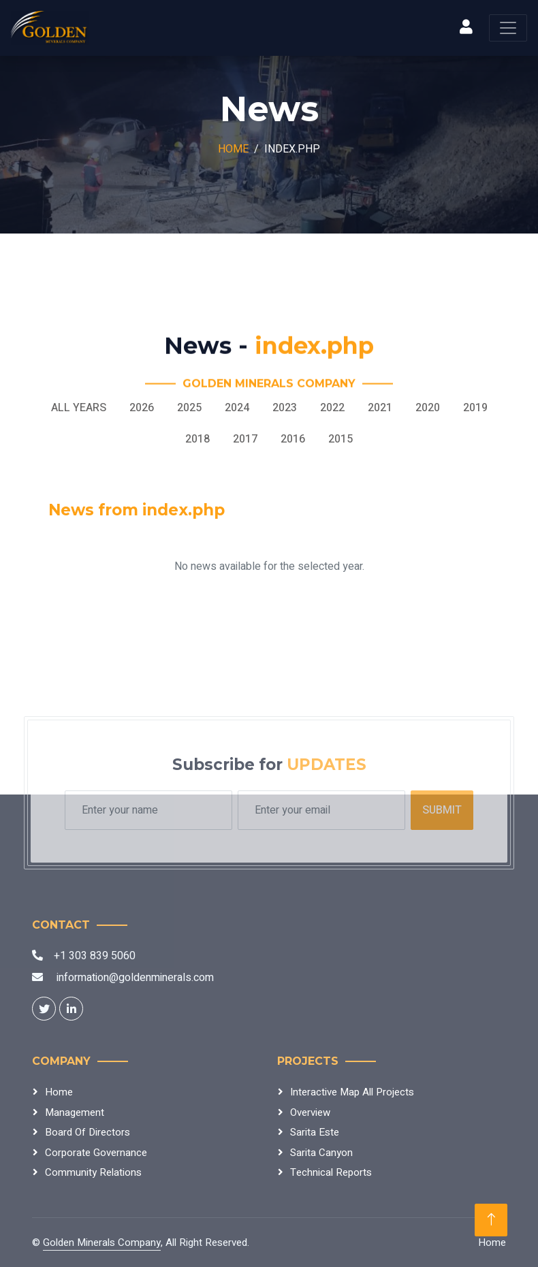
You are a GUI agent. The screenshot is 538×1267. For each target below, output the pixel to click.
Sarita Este (314, 1132)
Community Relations (93, 1172)
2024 (237, 408)
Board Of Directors (87, 1132)
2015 (340, 439)
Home (233, 149)
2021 (380, 408)
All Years (78, 408)
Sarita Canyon (321, 1152)
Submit (442, 810)
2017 (245, 439)
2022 (332, 408)
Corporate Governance (96, 1152)
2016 (293, 439)
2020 (427, 408)
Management (74, 1112)
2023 (284, 408)
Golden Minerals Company (102, 1242)
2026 (141, 408)
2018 (197, 439)
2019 (475, 408)
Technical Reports (331, 1172)
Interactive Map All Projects (352, 1092)
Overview (310, 1112)
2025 (189, 408)
